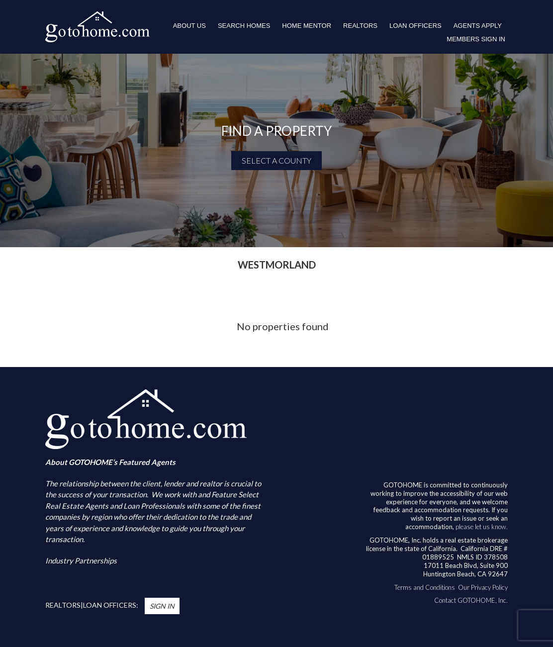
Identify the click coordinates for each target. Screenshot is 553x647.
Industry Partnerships (81, 560)
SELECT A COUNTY (276, 160)
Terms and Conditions (424, 587)
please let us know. (482, 527)
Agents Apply (478, 25)
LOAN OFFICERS (415, 25)
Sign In (162, 606)
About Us (189, 25)
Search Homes (244, 25)
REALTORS (360, 25)
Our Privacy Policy (483, 587)
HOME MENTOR (306, 25)
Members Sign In (476, 39)
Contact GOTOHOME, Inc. (471, 600)
